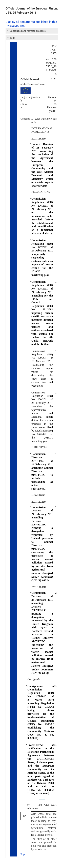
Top (22, 854)
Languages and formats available (26, 30)
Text (10, 38)
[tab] (32, 30)
